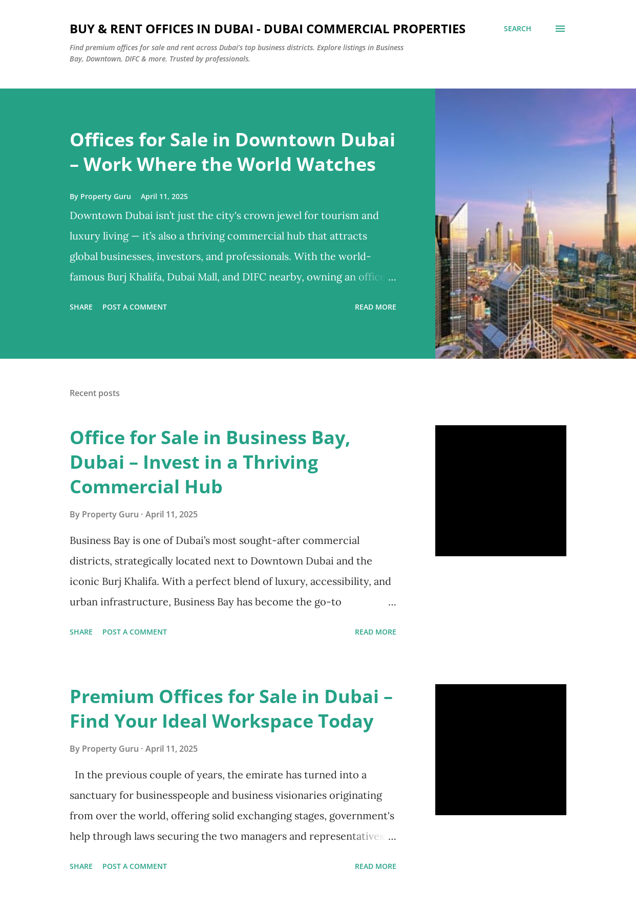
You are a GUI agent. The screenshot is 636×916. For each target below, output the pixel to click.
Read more (375, 307)
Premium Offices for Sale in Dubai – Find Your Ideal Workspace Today (231, 708)
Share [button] (81, 307)
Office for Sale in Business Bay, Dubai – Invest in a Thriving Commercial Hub (210, 462)
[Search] (518, 29)
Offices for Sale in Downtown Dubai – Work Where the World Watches (232, 152)
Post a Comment (134, 307)
